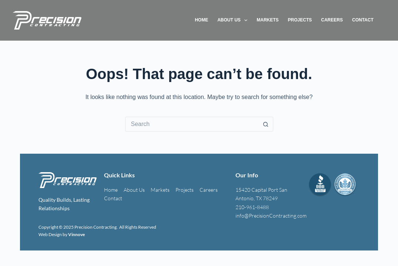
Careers (332, 20)
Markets (267, 20)
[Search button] (265, 124)
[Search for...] (191, 124)
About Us (233, 20)
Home (201, 20)
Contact (363, 20)
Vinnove (76, 234)
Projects (300, 20)
